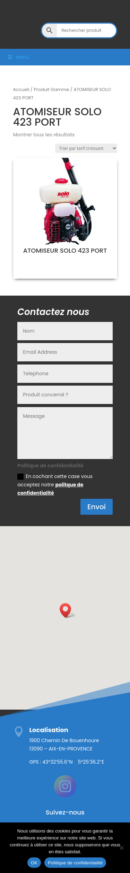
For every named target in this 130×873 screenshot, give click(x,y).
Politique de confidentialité (75, 862)
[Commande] (86, 148)
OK (34, 862)
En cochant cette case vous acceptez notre (55, 484)
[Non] (121, 847)
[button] (68, 610)
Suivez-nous (64, 812)
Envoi (96, 507)
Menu (18, 57)
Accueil (21, 89)
